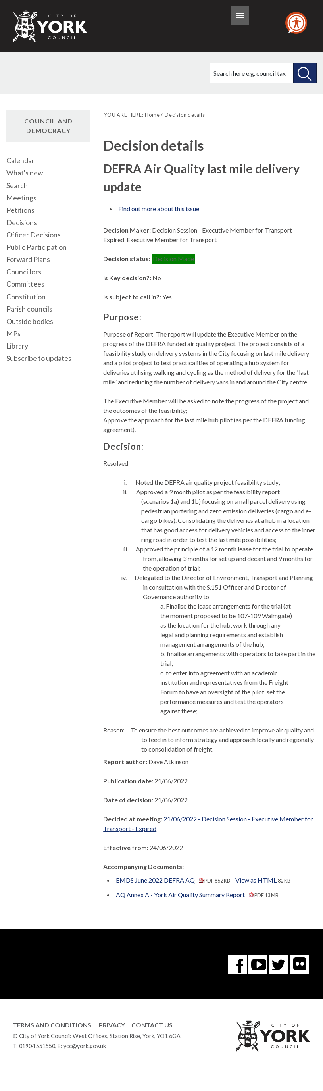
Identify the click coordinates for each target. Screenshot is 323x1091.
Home (152, 115)
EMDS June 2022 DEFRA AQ (173, 880)
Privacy (112, 1025)
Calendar (20, 160)
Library (17, 346)
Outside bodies (29, 321)
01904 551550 (37, 1046)
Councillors (23, 272)
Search (17, 185)
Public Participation (36, 247)
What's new (24, 173)
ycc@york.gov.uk (84, 1046)
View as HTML (262, 880)
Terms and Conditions (52, 1025)
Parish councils (29, 309)
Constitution (26, 297)
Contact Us (152, 1025)
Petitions (20, 210)
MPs (13, 334)
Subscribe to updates (38, 358)
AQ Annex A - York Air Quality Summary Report (197, 894)
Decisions (21, 222)
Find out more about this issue (158, 208)
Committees (25, 284)
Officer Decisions (33, 235)
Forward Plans (28, 259)
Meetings (21, 198)
